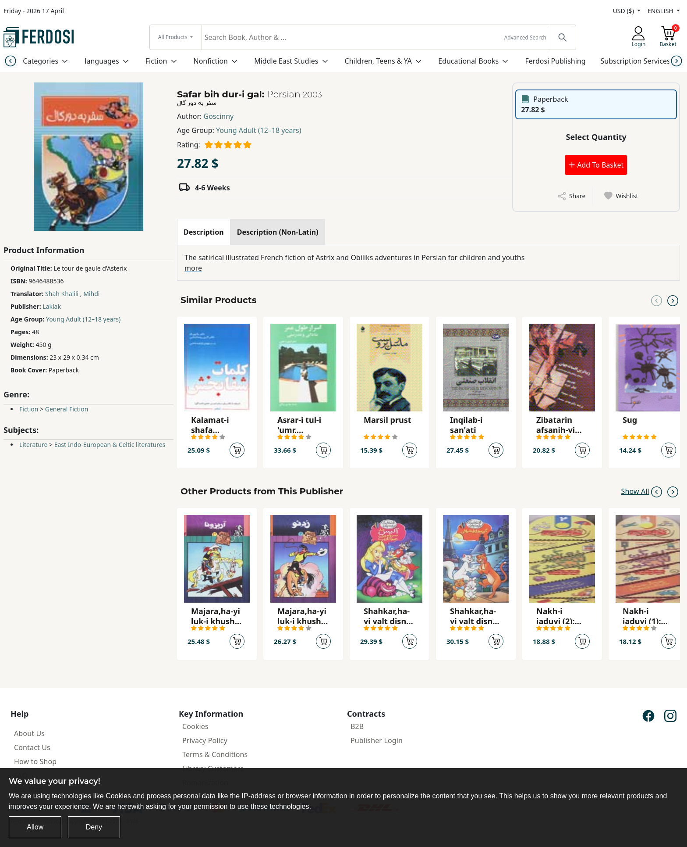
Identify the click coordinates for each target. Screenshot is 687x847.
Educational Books (468, 61)
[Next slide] (676, 61)
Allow (35, 827)
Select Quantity (596, 137)
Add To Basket (595, 165)
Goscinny (219, 116)
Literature (33, 444)
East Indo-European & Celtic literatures (110, 444)
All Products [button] (173, 37)
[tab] (203, 232)
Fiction (156, 61)
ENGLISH (661, 11)
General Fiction (67, 409)
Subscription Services (635, 61)
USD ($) (624, 11)
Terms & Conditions (215, 754)
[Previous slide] (10, 61)
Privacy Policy (204, 740)
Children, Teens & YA (378, 61)
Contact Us (32, 747)
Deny (94, 827)
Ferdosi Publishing (555, 61)
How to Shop (35, 761)
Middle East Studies (286, 61)
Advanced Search (525, 37)
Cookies (195, 726)
